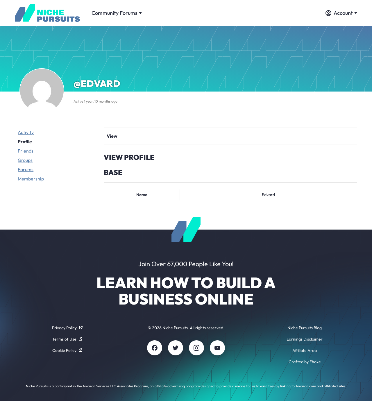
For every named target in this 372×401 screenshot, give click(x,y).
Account (341, 13)
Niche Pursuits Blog (304, 327)
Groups (25, 160)
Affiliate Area (304, 350)
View (112, 136)
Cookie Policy (67, 350)
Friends (25, 151)
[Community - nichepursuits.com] (47, 13)
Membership (31, 179)
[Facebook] (154, 347)
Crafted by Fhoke (305, 361)
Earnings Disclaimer (305, 339)
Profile (25, 141)
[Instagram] (196, 347)
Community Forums (117, 13)
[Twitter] (175, 347)
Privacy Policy (67, 327)
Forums (25, 169)
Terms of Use (67, 339)
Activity (26, 132)
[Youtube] (217, 347)
